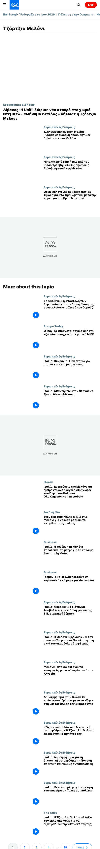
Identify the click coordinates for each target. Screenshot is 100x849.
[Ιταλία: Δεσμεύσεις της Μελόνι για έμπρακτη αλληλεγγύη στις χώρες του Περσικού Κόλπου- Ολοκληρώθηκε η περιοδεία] (70, 495)
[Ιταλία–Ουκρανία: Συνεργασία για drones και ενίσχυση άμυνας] (70, 369)
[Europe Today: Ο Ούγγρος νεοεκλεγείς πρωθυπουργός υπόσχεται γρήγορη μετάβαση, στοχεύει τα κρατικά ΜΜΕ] (70, 339)
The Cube (50, 812)
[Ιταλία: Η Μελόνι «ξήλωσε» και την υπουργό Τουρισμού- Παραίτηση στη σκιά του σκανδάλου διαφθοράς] (70, 645)
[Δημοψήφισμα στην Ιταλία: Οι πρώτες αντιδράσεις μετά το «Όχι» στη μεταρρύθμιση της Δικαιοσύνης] (70, 705)
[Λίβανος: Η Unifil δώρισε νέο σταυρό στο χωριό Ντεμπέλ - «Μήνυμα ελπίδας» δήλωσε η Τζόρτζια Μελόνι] (50, 114)
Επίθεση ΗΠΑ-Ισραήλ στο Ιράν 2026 (29, 14)
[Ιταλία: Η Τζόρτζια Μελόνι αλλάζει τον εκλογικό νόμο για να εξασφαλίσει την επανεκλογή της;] (70, 826)
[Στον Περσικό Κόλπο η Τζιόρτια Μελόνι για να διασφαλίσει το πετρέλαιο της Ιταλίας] (70, 525)
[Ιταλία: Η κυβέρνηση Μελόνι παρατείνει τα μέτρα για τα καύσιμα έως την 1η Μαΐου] (70, 555)
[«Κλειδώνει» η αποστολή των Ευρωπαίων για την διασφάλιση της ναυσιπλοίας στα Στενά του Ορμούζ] (70, 309)
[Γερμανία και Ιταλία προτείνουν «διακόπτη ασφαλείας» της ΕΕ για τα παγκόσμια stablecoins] (70, 585)
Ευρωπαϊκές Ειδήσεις (19, 104)
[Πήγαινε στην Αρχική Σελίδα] (14, 5)
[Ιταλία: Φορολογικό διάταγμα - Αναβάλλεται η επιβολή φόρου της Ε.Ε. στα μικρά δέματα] (70, 615)
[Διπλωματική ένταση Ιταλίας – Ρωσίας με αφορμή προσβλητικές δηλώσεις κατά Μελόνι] (70, 140)
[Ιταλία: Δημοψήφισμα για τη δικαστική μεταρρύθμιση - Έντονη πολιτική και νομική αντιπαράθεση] (70, 766)
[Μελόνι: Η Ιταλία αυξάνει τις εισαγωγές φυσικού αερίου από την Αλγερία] (70, 676)
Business (50, 542)
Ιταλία (48, 481)
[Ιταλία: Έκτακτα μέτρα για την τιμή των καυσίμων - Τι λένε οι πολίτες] (70, 796)
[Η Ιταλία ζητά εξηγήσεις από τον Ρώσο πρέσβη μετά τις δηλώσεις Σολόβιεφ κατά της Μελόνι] (70, 170)
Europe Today (53, 326)
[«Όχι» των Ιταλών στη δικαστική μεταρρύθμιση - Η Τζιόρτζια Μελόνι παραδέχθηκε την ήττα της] (70, 736)
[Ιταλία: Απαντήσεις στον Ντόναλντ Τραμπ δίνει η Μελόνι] (70, 400)
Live (91, 4)
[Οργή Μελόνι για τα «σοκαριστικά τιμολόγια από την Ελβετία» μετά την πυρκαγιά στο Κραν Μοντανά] (70, 200)
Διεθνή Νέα (52, 512)
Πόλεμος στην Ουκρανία (75, 14)
